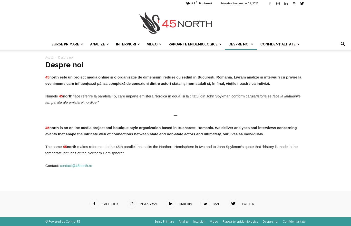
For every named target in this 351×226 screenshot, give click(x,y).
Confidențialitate (280, 44)
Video (154, 44)
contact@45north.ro (76, 166)
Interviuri (128, 44)
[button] (343, 44)
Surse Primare (67, 44)
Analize (99, 44)
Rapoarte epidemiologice (195, 44)
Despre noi (241, 44)
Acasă (49, 57)
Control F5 (73, 221)
